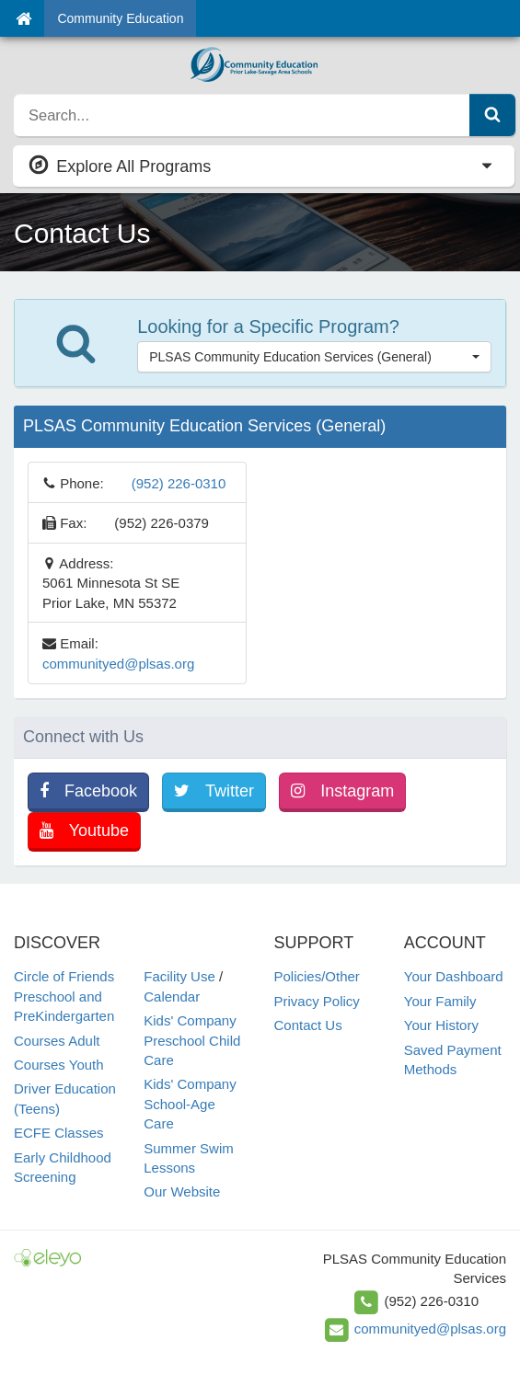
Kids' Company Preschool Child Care (192, 1040)
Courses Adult (56, 1040)
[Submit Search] (492, 115)
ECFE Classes (59, 1132)
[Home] (23, 18)
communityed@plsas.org (118, 663)
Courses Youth (59, 1064)
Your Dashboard (453, 976)
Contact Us (308, 1025)
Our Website (182, 1191)
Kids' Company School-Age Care (190, 1103)
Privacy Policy (317, 1001)
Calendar (172, 996)
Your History (441, 1025)
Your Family (440, 1001)
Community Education (120, 18)
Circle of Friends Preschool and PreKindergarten (64, 996)
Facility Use (179, 976)
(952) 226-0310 (179, 483)
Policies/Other (317, 976)
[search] (242, 115)
